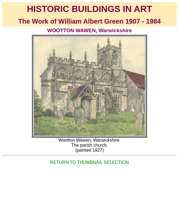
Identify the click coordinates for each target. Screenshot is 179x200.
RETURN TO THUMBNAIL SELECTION (89, 162)
